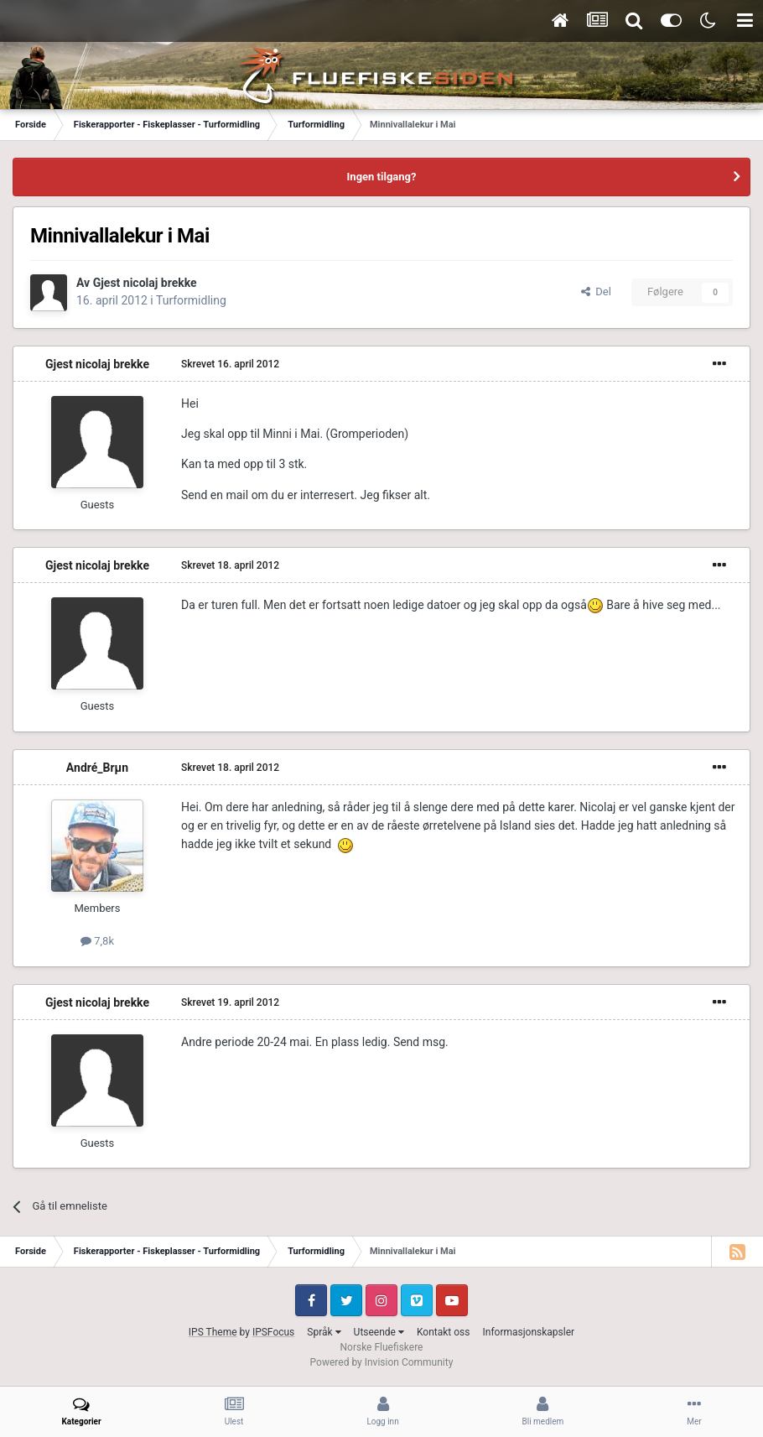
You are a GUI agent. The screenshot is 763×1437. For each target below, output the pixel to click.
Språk (323, 1332)
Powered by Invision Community (382, 1362)
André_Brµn (97, 767)
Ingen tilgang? (382, 176)
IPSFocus (273, 1332)
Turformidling (191, 300)
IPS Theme (213, 1332)
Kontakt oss (443, 1332)
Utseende (379, 1332)
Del (596, 291)
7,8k (97, 941)
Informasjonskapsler (528, 1332)
